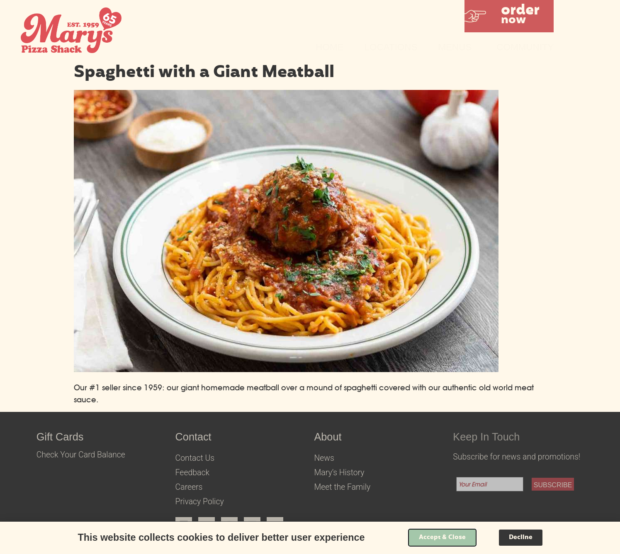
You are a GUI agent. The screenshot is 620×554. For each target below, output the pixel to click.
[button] (509, 16)
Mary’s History (339, 472)
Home (329, 47)
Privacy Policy (199, 501)
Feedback (192, 472)
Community (525, 47)
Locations (391, 47)
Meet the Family (342, 487)
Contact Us (194, 458)
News (324, 458)
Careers (189, 487)
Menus (457, 47)
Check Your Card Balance (80, 455)
